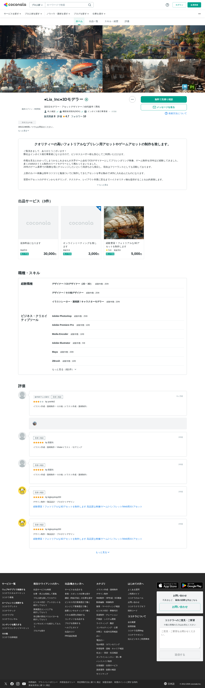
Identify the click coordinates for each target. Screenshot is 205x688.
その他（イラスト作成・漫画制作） (72, 406)
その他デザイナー (74, 292)
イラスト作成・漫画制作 (44, 406)
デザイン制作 (39, 502)
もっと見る (102, 185)
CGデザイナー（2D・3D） (79, 283)
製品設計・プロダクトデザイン (60, 502)
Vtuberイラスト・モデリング (69, 447)
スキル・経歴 (111, 21)
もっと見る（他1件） (64, 369)
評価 (127, 21)
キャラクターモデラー (93, 301)
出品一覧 (93, 21)
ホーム (79, 21)
